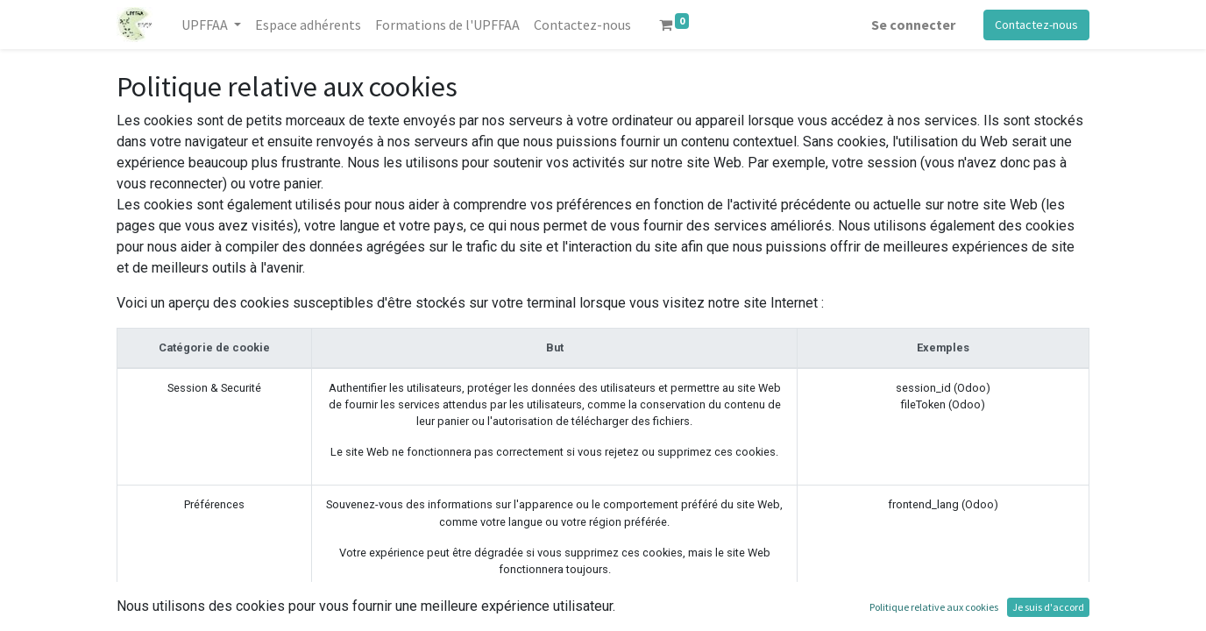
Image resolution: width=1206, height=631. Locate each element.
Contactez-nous (1036, 24)
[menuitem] (308, 24)
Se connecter (913, 24)
